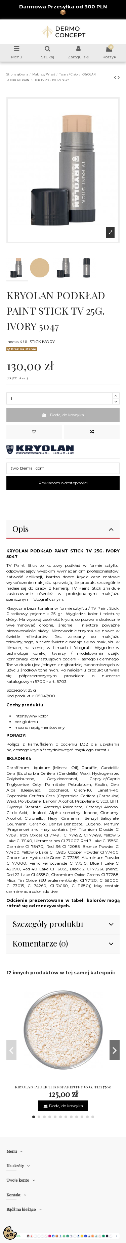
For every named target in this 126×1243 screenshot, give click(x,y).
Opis (63, 528)
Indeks (12, 341)
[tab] (63, 529)
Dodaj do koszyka (63, 414)
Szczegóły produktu (63, 923)
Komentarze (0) (63, 943)
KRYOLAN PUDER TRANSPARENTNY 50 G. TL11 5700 (63, 1086)
